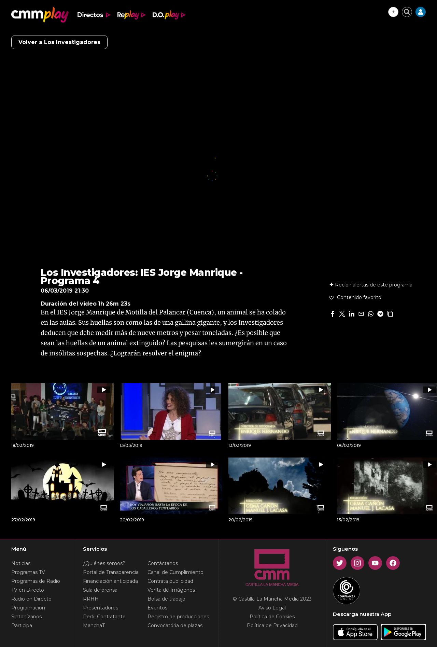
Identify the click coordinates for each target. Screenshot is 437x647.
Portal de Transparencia (111, 572)
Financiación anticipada (110, 581)
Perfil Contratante (104, 617)
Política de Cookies (272, 617)
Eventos (157, 608)
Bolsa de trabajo (166, 599)
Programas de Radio (35, 581)
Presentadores (100, 608)
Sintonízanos (26, 617)
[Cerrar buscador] (407, 12)
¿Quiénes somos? (104, 563)
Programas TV (28, 572)
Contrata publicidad (170, 581)
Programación (28, 608)
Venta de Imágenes (171, 590)
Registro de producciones (178, 617)
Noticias (20, 563)
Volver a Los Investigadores (59, 42)
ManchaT (94, 625)
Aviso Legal (272, 608)
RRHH (91, 599)
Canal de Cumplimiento (175, 572)
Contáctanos (162, 563)
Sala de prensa (100, 590)
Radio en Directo (31, 599)
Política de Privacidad (272, 625)
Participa (21, 625)
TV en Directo (27, 590)
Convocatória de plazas (174, 625)
